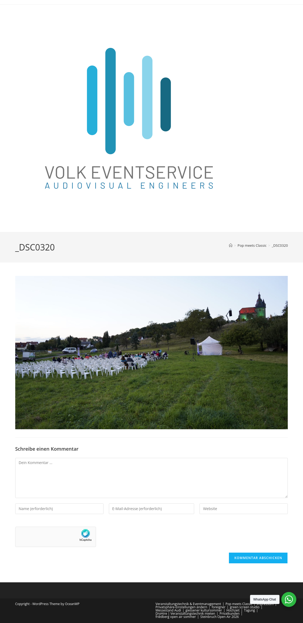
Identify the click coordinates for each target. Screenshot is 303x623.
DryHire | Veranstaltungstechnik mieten (185, 613)
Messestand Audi (168, 610)
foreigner (218, 607)
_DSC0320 (280, 245)
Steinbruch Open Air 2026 (219, 616)
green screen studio (245, 607)
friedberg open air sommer (176, 616)
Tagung (249, 610)
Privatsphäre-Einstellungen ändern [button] (181, 607)
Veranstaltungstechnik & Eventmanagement (188, 604)
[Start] (230, 245)
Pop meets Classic (238, 604)
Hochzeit (233, 610)
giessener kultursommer (204, 610)
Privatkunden (230, 613)
